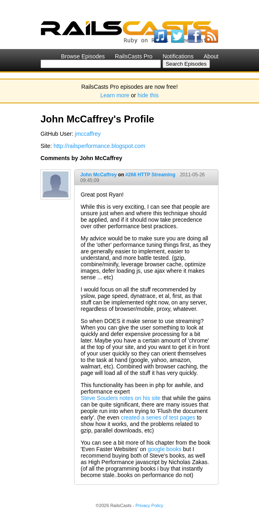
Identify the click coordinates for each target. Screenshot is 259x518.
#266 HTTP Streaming (150, 175)
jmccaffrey (88, 134)
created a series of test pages (158, 417)
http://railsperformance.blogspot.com (99, 146)
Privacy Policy (149, 505)
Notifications (178, 56)
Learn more (115, 95)
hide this (147, 95)
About (210, 56)
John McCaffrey (98, 175)
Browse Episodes (83, 56)
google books (164, 449)
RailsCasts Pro (134, 56)
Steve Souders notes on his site (121, 398)
